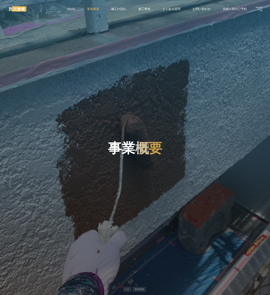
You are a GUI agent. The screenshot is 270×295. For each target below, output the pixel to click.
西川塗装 (17, 8)
